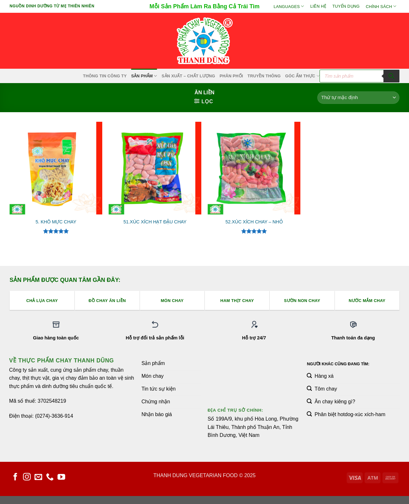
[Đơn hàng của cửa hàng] (358, 97)
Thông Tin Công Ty (105, 76)
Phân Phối (231, 76)
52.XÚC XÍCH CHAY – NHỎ (253, 221)
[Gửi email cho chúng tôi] (38, 477)
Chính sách (381, 6)
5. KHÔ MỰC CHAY (55, 221)
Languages (289, 6)
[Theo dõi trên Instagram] (27, 477)
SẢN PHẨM (144, 76)
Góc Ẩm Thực (302, 76)
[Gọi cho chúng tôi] (50, 477)
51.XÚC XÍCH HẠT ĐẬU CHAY (154, 221)
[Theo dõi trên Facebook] (15, 477)
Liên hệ (318, 6)
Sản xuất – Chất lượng (188, 76)
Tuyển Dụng (345, 6)
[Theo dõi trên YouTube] (61, 477)
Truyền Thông (264, 76)
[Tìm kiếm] (391, 76)
